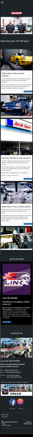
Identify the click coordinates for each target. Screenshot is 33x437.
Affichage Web (27, 423)
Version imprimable (8, 422)
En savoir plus (27, 91)
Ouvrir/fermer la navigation (16, 2)
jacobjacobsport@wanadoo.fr (13, 372)
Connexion (29, 422)
